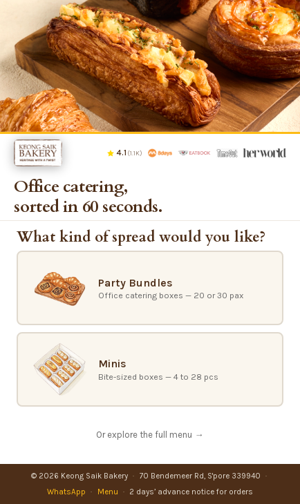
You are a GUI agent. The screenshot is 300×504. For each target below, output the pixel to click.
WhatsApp (66, 491)
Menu (107, 491)
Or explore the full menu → (149, 434)
